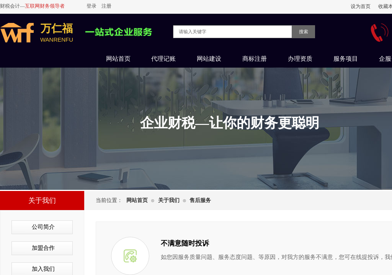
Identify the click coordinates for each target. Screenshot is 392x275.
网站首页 (137, 200)
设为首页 (361, 6)
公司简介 (43, 227)
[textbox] (232, 31)
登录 (91, 6)
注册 (106, 6)
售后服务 (200, 200)
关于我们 (169, 200)
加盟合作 (43, 248)
